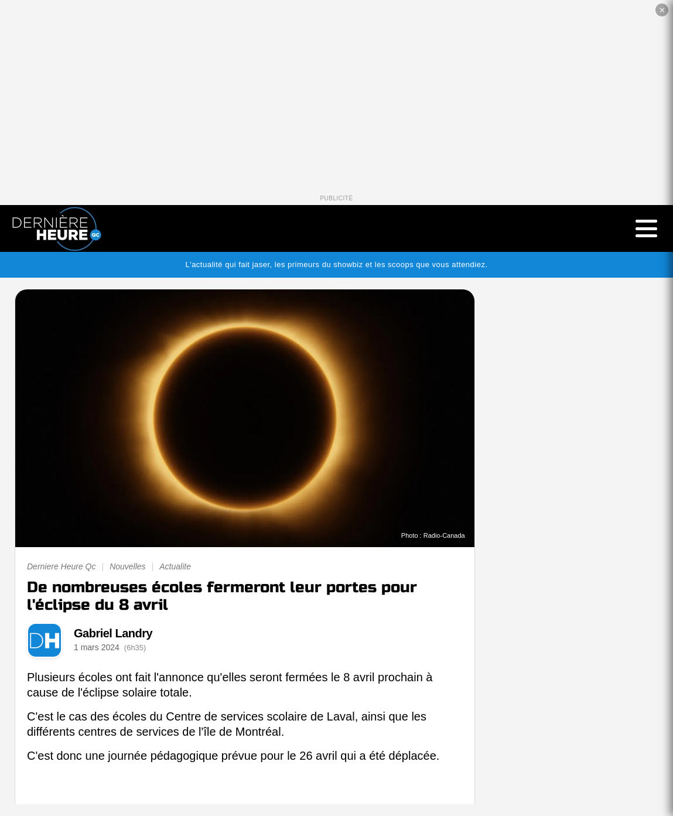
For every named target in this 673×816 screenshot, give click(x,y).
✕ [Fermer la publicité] (662, 10)
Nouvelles (127, 566)
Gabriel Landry (113, 633)
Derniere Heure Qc (61, 566)
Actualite (175, 566)
